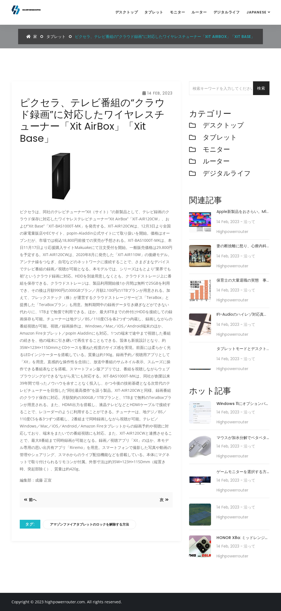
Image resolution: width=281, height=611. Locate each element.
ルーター (199, 12)
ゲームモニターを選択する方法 (241, 472)
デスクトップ (126, 12)
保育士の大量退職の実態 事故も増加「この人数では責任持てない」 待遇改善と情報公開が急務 (241, 280)
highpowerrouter (232, 231)
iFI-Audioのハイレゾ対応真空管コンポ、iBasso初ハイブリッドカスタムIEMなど (242, 314)
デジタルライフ (226, 12)
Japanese (256, 12)
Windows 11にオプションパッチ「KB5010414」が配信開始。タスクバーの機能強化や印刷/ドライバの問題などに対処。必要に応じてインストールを (243, 404)
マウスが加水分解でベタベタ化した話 (241, 438)
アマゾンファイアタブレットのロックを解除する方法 (89, 524)
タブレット (153, 12)
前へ (30, 499)
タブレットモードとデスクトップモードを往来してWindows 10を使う (241, 348)
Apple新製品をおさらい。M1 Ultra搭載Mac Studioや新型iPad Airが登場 (241, 211)
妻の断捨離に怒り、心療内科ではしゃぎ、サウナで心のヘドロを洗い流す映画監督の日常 (241, 246)
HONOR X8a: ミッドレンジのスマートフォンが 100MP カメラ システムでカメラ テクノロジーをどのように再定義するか (243, 538)
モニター (177, 12)
